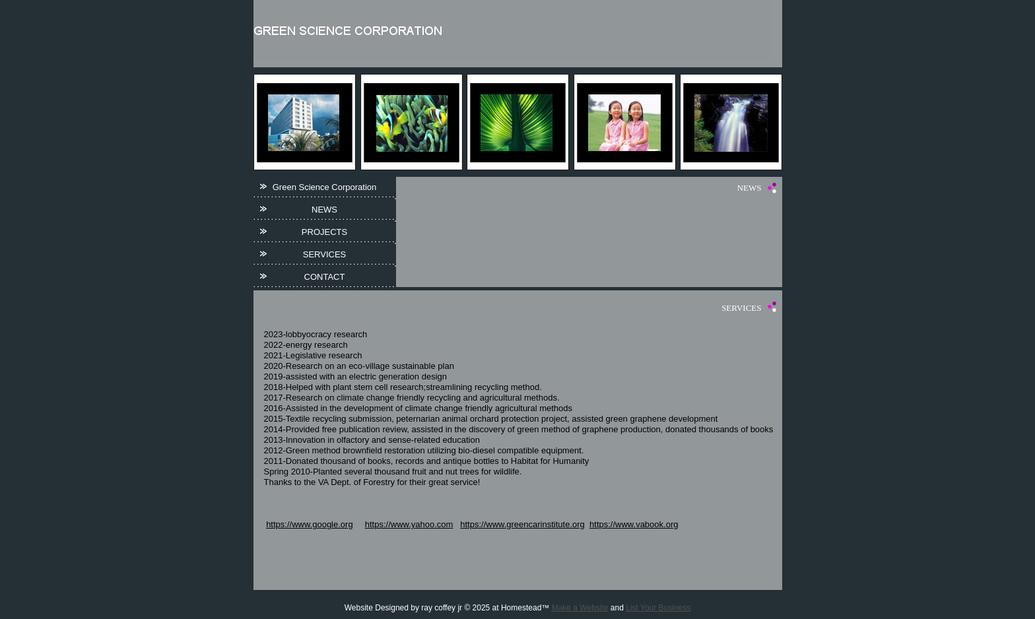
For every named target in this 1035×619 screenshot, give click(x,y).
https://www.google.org (309, 524)
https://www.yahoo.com (409, 524)
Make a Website (580, 607)
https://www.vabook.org (633, 524)
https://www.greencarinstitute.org (522, 524)
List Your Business (658, 607)
